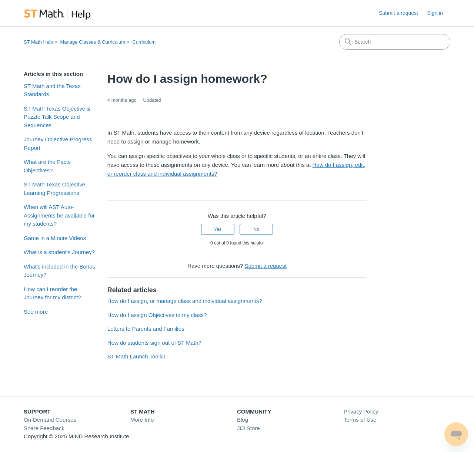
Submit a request (398, 13)
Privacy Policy (361, 411)
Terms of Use (360, 419)
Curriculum (144, 42)
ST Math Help (38, 42)
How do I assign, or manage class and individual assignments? (184, 301)
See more (36, 311)
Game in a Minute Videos (55, 238)
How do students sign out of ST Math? (154, 343)
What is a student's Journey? (59, 252)
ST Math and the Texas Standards (52, 90)
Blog (242, 419)
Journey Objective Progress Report (58, 143)
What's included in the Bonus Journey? (59, 270)
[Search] (395, 41)
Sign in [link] (435, 13)
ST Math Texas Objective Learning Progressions (54, 188)
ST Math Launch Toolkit (136, 356)
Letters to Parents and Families (145, 328)
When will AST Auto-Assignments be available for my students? (59, 215)
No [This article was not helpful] (256, 229)
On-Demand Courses (50, 419)
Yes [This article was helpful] (217, 229)
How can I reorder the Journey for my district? (52, 293)
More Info (142, 419)
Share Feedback (44, 428)
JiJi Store (248, 428)
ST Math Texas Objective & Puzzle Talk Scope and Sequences (57, 116)
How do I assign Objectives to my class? (157, 315)
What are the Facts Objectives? (47, 166)
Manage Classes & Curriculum (92, 42)
